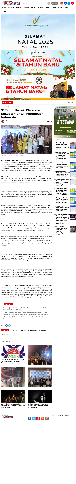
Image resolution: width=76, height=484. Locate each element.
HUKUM (33, 7)
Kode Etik (60, 416)
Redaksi (54, 416)
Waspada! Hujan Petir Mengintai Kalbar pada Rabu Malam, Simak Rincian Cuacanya (63, 173)
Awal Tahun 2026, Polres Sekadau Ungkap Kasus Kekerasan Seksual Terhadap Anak (38, 405)
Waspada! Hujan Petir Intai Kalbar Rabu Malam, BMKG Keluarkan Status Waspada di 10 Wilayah (63, 192)
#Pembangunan (32, 330)
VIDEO (66, 7)
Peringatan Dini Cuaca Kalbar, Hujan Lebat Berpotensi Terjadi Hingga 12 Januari (62, 200)
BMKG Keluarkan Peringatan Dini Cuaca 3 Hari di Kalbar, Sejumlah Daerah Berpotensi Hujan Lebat (62, 156)
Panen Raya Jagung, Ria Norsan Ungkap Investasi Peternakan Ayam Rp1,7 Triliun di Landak (62, 146)
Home (2, 106)
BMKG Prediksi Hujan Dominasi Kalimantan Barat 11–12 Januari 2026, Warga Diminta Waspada (62, 182)
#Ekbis (12, 330)
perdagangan (27, 106)
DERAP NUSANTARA (56, 7)
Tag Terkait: (5, 330)
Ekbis (6, 106)
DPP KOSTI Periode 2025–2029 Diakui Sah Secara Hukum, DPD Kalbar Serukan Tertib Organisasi (12, 361)
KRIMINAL (41, 7)
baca (48, 121)
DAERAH (26, 7)
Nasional (14, 106)
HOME (4, 7)
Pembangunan (19, 106)
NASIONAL (11, 7)
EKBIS (47, 7)
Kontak (66, 416)
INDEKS (4, 11)
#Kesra (17, 330)
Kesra (9, 106)
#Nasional (23, 330)
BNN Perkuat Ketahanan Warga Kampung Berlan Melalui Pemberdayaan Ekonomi (61, 230)
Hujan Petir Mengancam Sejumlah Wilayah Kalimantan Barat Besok (62, 208)
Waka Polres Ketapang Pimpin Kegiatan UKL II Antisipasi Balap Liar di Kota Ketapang (13, 405)
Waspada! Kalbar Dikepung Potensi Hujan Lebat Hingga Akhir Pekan (62, 165)
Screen (54, 3)
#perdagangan (42, 330)
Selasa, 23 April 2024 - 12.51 (10, 121)
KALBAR (18, 7)
